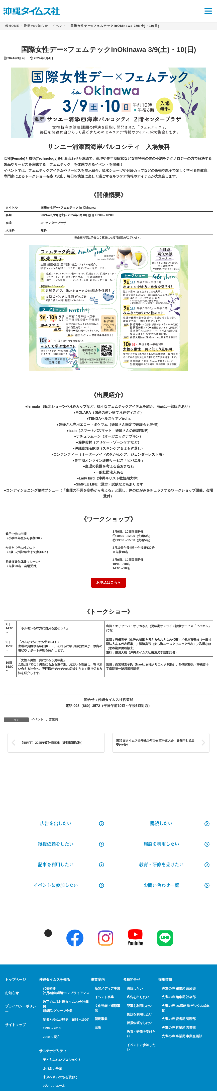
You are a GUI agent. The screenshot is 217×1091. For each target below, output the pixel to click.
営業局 (53, 719)
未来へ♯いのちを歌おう (60, 1077)
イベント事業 (104, 997)
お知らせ (12, 993)
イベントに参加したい (56, 885)
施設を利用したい (161, 844)
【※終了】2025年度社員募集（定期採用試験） (52, 743)
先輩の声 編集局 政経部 (178, 988)
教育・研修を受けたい (161, 864)
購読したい (161, 823)
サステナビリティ (53, 1051)
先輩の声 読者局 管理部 (178, 1019)
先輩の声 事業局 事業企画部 (182, 1036)
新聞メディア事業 (107, 988)
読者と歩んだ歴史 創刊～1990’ (66, 1019)
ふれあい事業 (52, 1068)
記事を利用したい (55, 864)
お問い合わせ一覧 (161, 885)
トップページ (15, 980)
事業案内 (98, 980)
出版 (98, 1027)
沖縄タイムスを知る (54, 980)
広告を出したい (138, 997)
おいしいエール (54, 1085)
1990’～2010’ (52, 1028)
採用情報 (165, 980)
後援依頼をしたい (55, 844)
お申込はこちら (108, 582)
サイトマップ (15, 1025)
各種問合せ (131, 980)
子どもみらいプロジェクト (62, 1060)
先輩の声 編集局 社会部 (178, 997)
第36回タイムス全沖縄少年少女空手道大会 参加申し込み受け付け (155, 743)
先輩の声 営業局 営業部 (178, 1027)
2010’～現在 (51, 1037)
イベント (37, 719)
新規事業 (101, 1019)
